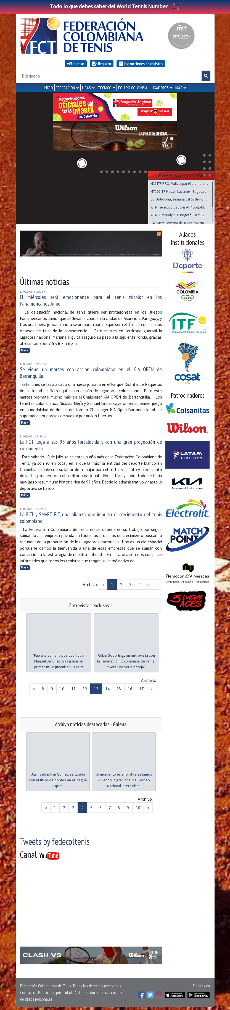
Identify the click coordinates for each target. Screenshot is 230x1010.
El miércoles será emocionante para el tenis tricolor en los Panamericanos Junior (91, 299)
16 (130, 687)
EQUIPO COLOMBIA (132, 87)
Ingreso (75, 63)
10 (62, 687)
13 (96, 687)
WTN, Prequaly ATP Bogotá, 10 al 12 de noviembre (179, 214)
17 (141, 687)
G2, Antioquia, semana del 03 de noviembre (179, 198)
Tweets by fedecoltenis (54, 840)
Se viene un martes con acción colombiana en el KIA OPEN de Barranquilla (91, 371)
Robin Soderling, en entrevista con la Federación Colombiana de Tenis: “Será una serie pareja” (126, 660)
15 (119, 687)
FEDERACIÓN (65, 87)
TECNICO (105, 87)
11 (73, 687)
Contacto (27, 991)
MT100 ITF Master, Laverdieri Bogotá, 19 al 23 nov (179, 190)
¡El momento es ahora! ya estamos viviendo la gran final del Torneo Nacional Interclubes (124, 779)
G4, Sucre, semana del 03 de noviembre (179, 222)
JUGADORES (159, 87)
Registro (101, 63)
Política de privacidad (55, 991)
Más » (24, 349)
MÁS (178, 87)
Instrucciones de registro (141, 63)
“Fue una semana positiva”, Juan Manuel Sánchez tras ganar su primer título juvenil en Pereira (58, 660)
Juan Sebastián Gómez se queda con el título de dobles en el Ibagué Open (58, 779)
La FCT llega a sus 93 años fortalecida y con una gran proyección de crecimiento (91, 444)
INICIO (48, 87)
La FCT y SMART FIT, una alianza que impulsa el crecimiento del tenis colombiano (91, 516)
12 (85, 687)
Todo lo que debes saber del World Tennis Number (115, 6)
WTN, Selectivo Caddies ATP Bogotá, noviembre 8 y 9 (179, 206)
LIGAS (86, 87)
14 (107, 687)
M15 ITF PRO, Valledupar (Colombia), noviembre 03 (179, 182)
